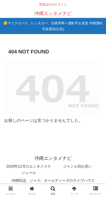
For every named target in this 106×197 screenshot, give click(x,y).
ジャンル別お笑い (77, 166)
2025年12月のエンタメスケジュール (28, 169)
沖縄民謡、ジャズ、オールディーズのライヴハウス (53, 180)
